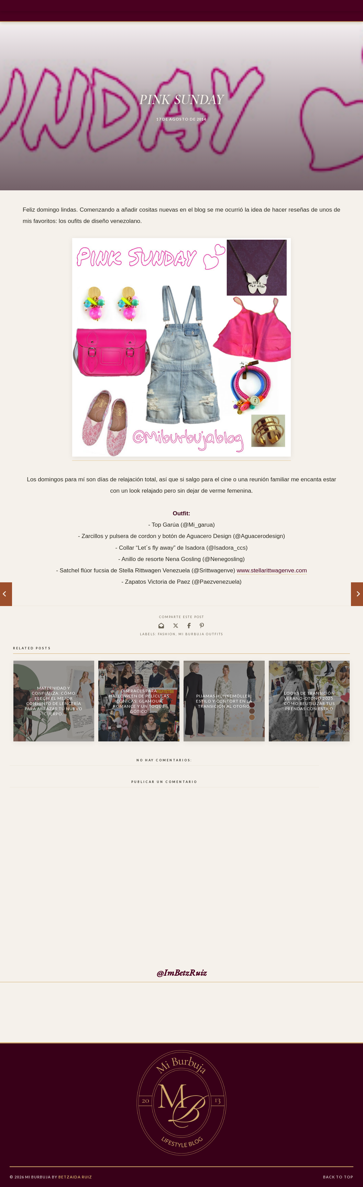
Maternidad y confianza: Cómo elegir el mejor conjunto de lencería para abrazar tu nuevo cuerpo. (53, 700)
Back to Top (338, 1177)
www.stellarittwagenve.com (272, 570)
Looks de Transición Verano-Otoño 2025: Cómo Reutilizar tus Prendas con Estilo (309, 701)
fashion (167, 634)
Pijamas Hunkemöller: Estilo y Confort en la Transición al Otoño (224, 701)
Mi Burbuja (38, 1177)
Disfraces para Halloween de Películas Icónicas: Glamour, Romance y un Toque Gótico (139, 701)
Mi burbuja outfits (200, 634)
